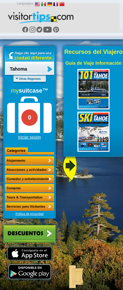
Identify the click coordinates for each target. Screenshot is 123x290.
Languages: (25, 3)
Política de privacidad (29, 213)
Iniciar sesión (29, 137)
